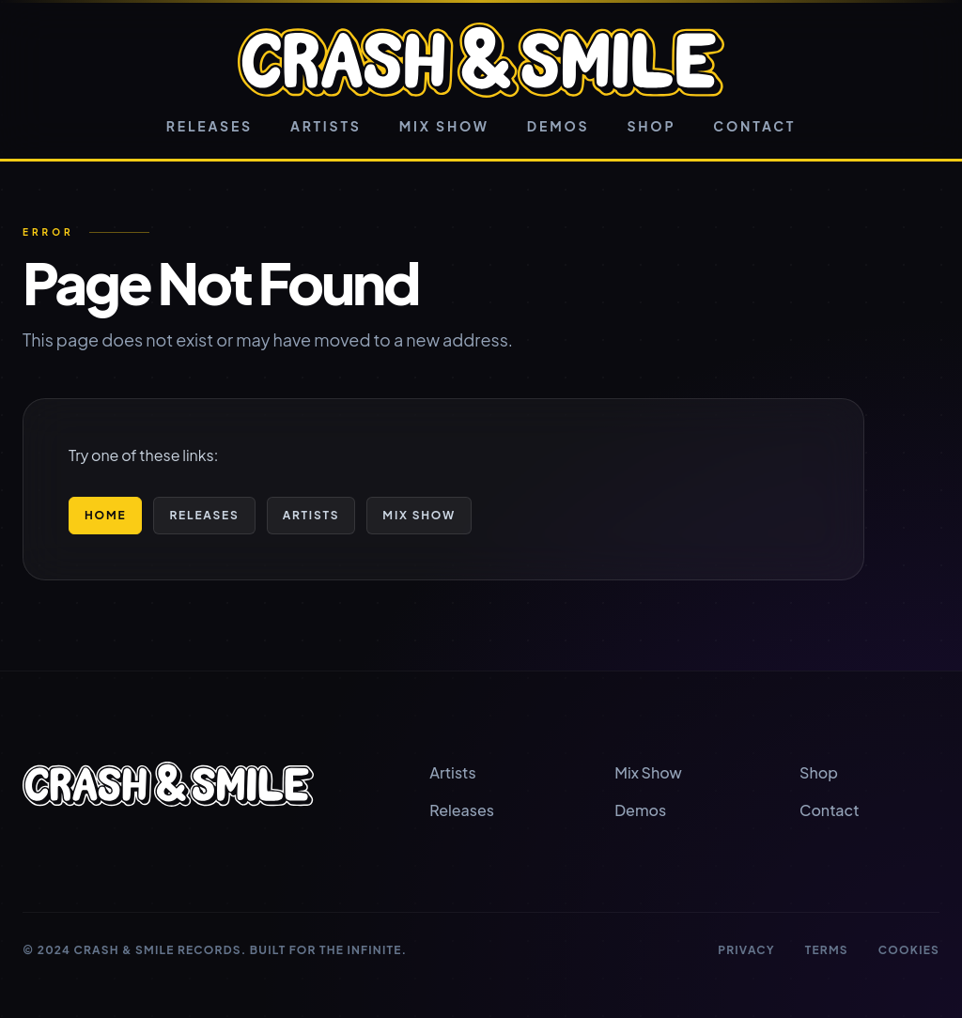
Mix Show (444, 125)
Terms (826, 950)
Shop (651, 125)
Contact (754, 125)
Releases (209, 125)
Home (105, 515)
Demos (558, 125)
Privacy (746, 950)
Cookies (908, 950)
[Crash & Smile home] (480, 60)
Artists (326, 125)
